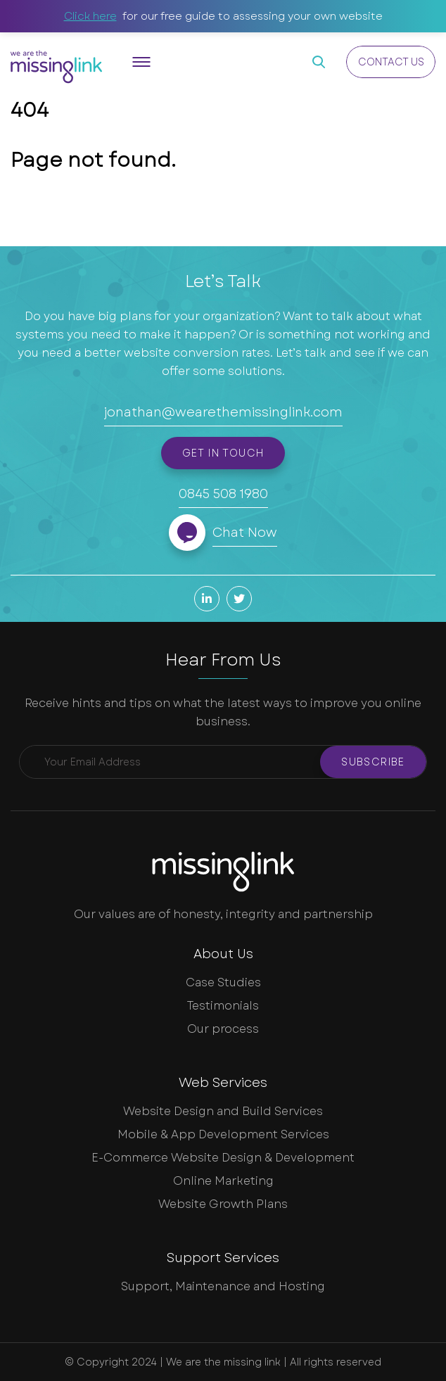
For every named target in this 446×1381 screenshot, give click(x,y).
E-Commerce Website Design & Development (223, 1158)
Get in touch (223, 453)
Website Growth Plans (223, 1204)
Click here (90, 16)
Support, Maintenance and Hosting (223, 1286)
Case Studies (223, 982)
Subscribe (373, 762)
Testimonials (223, 1006)
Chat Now (244, 532)
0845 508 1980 (223, 494)
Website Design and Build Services (223, 1111)
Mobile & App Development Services (223, 1134)
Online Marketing (223, 1181)
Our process (223, 1029)
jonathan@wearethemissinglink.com (223, 412)
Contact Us (391, 62)
